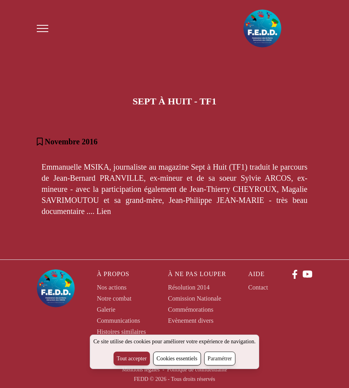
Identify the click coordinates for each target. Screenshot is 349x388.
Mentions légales (141, 370)
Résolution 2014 (188, 287)
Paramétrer (220, 359)
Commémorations (190, 309)
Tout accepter (132, 359)
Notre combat (114, 298)
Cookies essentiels (177, 359)
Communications (118, 320)
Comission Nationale (194, 298)
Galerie (106, 309)
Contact (258, 287)
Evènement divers (190, 320)
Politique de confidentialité (197, 370)
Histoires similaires (121, 331)
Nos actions (112, 287)
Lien (104, 211)
